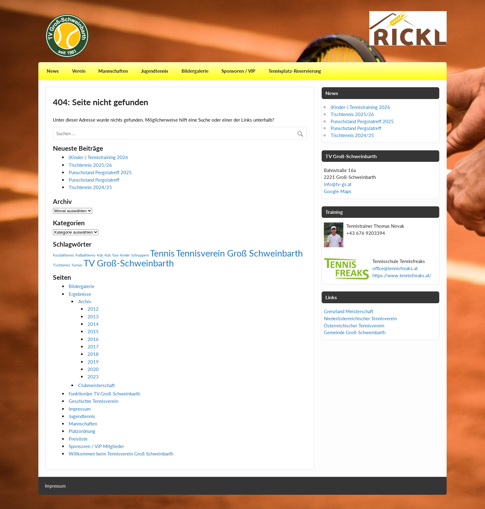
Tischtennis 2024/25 (90, 187)
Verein (78, 71)
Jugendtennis (154, 71)
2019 (93, 361)
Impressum (80, 409)
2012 (93, 309)
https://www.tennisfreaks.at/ (401, 275)
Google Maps (337, 191)
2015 (93, 331)
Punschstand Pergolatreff (94, 180)
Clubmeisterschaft (96, 385)
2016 (93, 339)
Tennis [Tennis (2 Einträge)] (162, 253)
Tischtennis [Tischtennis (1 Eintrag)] (61, 265)
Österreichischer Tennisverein (354, 325)
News (53, 71)
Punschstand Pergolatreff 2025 (100, 172)
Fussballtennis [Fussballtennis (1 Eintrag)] (63, 255)
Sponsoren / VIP (238, 71)
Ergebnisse (80, 294)
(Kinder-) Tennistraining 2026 (98, 157)
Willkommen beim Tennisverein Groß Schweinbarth (121, 453)
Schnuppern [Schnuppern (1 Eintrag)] (140, 255)
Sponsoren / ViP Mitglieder (96, 446)
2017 (93, 346)
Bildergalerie (195, 71)
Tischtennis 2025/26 (90, 165)
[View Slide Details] (408, 28)
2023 (93, 376)
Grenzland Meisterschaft (348, 311)
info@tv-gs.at (337, 184)
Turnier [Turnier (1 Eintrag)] (76, 265)
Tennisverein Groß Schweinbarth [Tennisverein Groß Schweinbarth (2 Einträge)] (239, 253)
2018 (93, 354)
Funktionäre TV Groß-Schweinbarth (104, 393)
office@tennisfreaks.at (395, 268)
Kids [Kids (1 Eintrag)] (100, 255)
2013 (93, 316)
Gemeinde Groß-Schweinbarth (354, 332)
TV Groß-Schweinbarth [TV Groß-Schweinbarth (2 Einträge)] (129, 262)
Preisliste (78, 439)
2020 (93, 369)
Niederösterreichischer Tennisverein (360, 318)
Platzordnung (82, 431)
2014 (93, 324)
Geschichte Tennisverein (93, 401)
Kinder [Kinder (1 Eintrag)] (125, 255)
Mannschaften (113, 71)
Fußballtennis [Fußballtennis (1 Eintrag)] (85, 255)
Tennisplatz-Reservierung (294, 71)
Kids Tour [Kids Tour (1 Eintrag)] (112, 255)
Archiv (84, 301)
